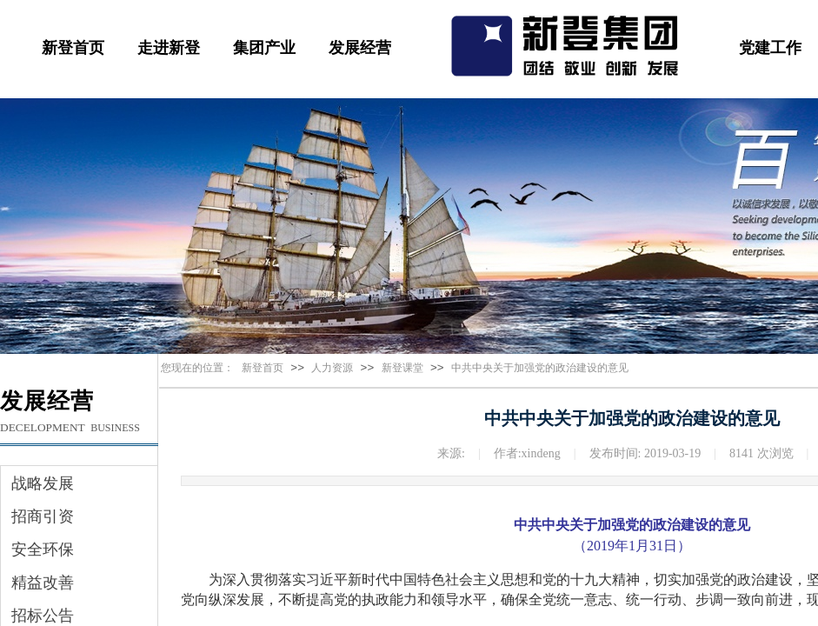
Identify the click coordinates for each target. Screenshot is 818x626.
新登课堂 (402, 368)
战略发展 (42, 483)
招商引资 (42, 516)
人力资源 (332, 368)
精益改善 (42, 582)
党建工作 (770, 48)
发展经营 (360, 48)
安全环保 (42, 549)
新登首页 (73, 48)
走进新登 (168, 48)
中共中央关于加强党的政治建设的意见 (539, 368)
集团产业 (264, 48)
